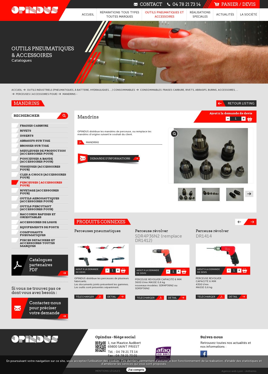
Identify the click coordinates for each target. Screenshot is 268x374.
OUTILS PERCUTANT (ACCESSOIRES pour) (36, 208)
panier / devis (234, 4)
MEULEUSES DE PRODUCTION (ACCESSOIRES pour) (43, 152)
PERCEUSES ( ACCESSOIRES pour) (41, 184)
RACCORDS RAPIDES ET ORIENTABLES (38, 215)
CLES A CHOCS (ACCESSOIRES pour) (43, 176)
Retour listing (235, 103)
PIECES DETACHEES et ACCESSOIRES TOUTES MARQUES (37, 243)
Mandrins (88, 142)
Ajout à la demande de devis (231, 113)
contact (148, 4)
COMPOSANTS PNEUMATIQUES (33, 233)
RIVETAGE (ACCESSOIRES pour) (39, 192)
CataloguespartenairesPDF (40, 265)
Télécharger (89, 297)
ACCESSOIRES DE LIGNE (38, 222)
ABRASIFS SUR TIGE (35, 140)
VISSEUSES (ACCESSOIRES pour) (40, 168)
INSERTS (27, 135)
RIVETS (25, 130)
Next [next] (249, 194)
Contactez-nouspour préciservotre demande (40, 308)
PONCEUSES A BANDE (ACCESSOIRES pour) (36, 160)
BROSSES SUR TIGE (34, 145)
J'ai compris (136, 369)
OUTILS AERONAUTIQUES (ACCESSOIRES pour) (39, 200)
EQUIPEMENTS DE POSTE (39, 227)
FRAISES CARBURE (34, 125)
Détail (116, 297)
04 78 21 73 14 (184, 4)
